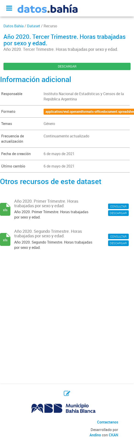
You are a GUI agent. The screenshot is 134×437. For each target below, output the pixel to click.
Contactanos (107, 422)
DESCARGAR (67, 66)
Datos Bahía (13, 25)
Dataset (33, 25)
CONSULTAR (118, 206)
